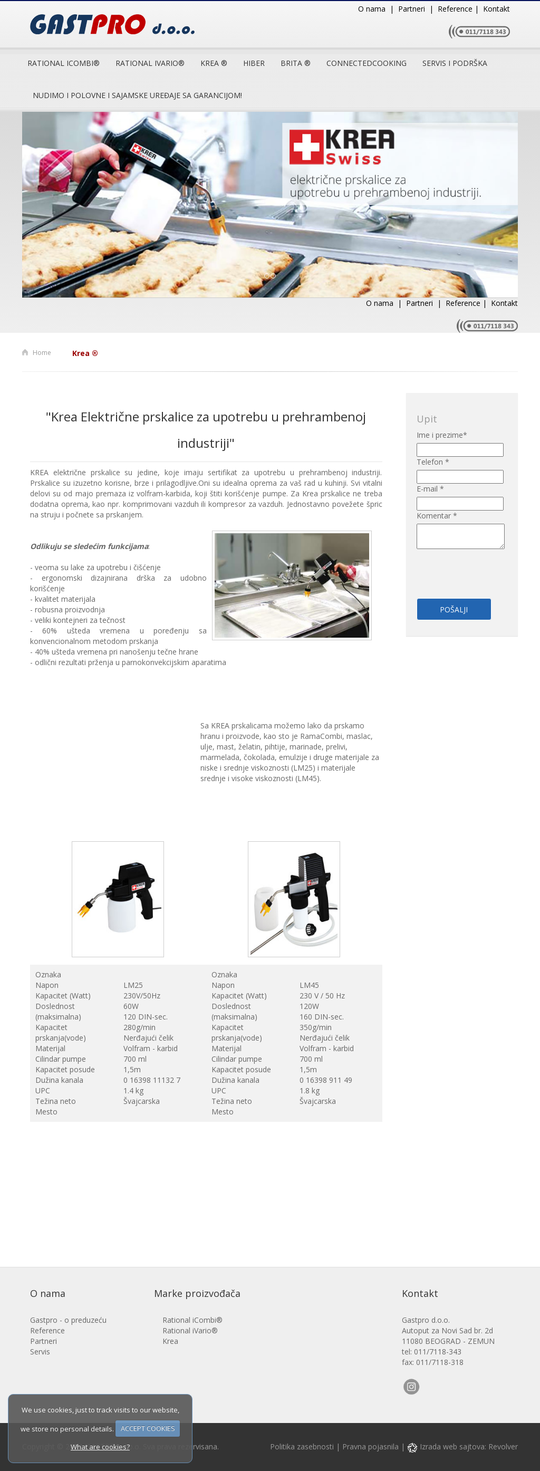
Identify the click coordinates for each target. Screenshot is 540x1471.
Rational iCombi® (63, 63)
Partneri (43, 1341)
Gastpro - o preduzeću (68, 1320)
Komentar (437, 516)
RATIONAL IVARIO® (150, 63)
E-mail (430, 489)
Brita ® (296, 63)
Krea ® (213, 63)
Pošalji (454, 609)
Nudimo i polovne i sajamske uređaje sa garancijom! (137, 95)
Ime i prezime (442, 435)
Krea (170, 1341)
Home (42, 352)
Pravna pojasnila (370, 1446)
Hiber (254, 63)
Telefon (433, 462)
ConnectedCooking (366, 63)
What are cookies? (100, 1446)
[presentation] (478, 567)
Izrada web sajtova (446, 1446)
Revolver (503, 1446)
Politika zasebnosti (302, 1446)
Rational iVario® (190, 1330)
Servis (40, 1352)
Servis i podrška (454, 63)
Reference (47, 1330)
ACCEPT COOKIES (148, 1428)
